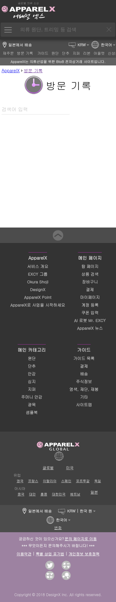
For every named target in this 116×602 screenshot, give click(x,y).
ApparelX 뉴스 (90, 328)
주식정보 (84, 381)
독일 (97, 481)
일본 (94, 492)
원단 (32, 358)
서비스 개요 (37, 266)
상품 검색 (89, 274)
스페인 (66, 481)
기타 (84, 397)
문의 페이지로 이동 (81, 538)
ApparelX (10, 70)
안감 (32, 374)
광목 (32, 405)
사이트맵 (84, 405)
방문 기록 (33, 70)
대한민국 (59, 494)
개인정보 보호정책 (84, 553)
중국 (21, 494)
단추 (32, 366)
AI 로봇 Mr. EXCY (90, 320)
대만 (32, 494)
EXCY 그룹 (37, 274)
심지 (32, 381)
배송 (84, 374)
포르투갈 (83, 481)
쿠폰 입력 (89, 313)
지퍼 (32, 389)
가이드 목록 (83, 358)
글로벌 (48, 467)
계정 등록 (89, 305)
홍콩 (44, 494)
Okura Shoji (38, 282)
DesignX (37, 289)
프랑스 (33, 481)
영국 (20, 481)
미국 (70, 467)
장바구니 (90, 282)
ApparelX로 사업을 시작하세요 (37, 305)
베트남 (75, 494)
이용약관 (24, 553)
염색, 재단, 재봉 (83, 389)
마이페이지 (90, 297)
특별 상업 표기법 (50, 553)
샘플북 (31, 412)
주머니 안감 (31, 397)
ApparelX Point (37, 297)
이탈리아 (50, 481)
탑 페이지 (89, 266)
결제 (90, 289)
